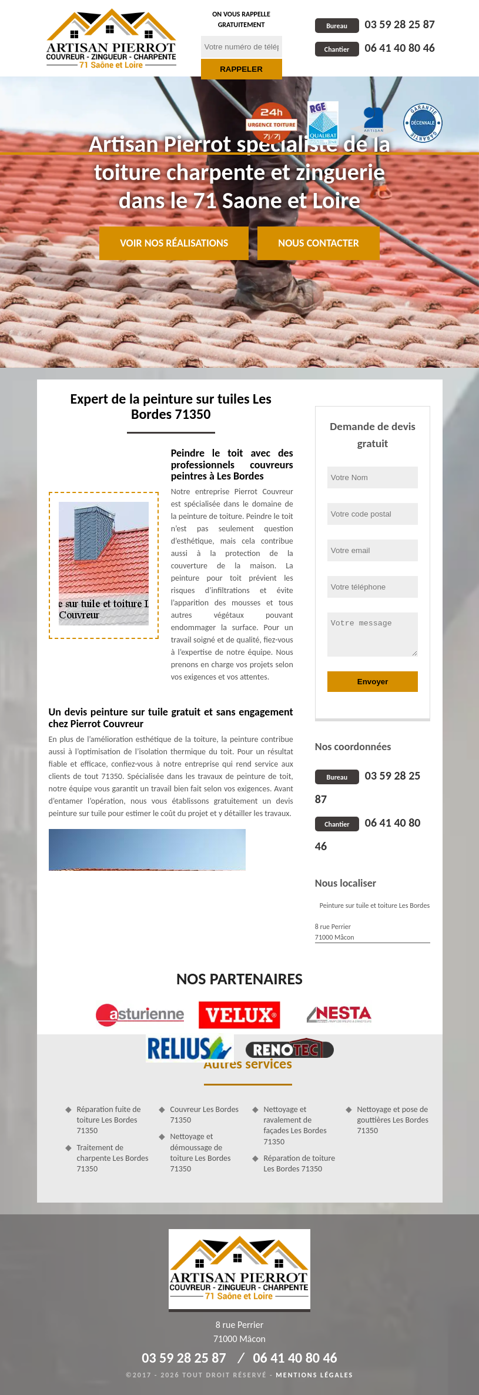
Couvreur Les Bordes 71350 (204, 1114)
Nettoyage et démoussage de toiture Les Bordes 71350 (200, 1152)
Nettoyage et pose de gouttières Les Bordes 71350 (392, 1120)
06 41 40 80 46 (375, 48)
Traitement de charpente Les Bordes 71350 (113, 1158)
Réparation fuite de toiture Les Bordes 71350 (109, 1120)
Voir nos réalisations (174, 243)
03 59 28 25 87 (375, 24)
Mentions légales (314, 1375)
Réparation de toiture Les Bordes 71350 (300, 1163)
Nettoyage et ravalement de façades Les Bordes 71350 (295, 1125)
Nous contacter (318, 243)
